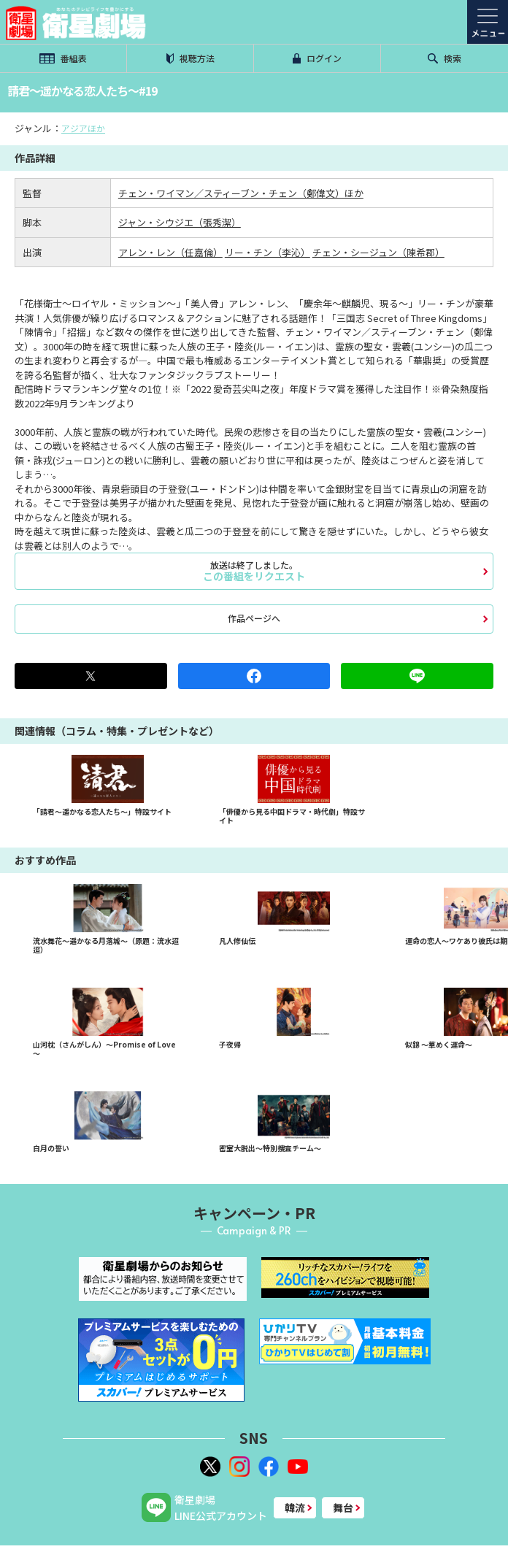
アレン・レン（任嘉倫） (170, 252)
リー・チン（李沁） (267, 252)
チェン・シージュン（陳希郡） (378, 252)
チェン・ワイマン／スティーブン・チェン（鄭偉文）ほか (240, 193)
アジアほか (83, 128)
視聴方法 (190, 58)
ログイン (317, 58)
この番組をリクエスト (254, 570)
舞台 (343, 1507)
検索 (444, 58)
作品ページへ (254, 618)
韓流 (295, 1507)
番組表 (62, 58)
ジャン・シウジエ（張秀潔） (179, 222)
